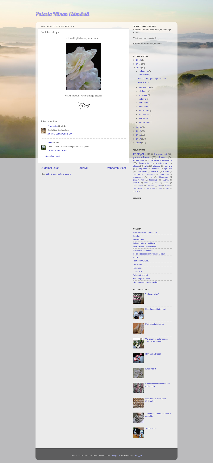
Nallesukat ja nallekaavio (144, 250)
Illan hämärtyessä (153, 354)
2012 (138, 131)
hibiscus (156, 166)
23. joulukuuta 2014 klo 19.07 (60, 134)
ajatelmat (168, 169)
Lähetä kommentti (52, 156)
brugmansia (137, 177)
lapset (166, 183)
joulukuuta (143, 71)
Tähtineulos (138, 268)
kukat (162, 157)
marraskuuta (144, 87)
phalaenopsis (138, 186)
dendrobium (138, 174)
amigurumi (142, 169)
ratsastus (150, 186)
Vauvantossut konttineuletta (145, 282)
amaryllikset (141, 171)
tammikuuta (144, 122)
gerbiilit (136, 183)
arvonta (166, 180)
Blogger (138, 455)
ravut (160, 186)
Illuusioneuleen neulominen (145, 232)
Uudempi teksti (50, 167)
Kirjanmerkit (150, 369)
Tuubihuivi (137, 264)
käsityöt (138, 154)
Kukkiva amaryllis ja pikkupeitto (152, 78)
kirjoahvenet (163, 177)
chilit (146, 166)
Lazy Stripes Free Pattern (144, 247)
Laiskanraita (138, 240)
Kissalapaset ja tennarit (155, 309)
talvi (167, 188)
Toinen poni (150, 428)
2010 (138, 139)
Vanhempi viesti (116, 167)
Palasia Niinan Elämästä (62, 14)
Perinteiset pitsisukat (154, 324)
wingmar (116, 455)
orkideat (155, 169)
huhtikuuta (143, 110)
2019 (138, 60)
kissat (147, 183)
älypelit (135, 191)
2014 (138, 68)
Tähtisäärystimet (140, 275)
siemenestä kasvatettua (161, 160)
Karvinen (137, 236)
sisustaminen (161, 163)
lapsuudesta (137, 188)
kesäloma (151, 174)
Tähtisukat (137, 271)
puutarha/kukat (141, 157)
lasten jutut (164, 174)
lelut (156, 183)
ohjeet (136, 166)
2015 (138, 64)
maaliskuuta (144, 114)
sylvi (49, 143)
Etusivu (83, 167)
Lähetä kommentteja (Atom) (58, 174)
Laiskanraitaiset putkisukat (144, 243)
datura (166, 171)
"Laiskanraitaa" (152, 294)
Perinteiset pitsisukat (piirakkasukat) (149, 254)
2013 (138, 127)
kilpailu (167, 185)
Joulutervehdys (145, 74)
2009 (138, 143)
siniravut (168, 166)
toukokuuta (144, 107)
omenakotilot (150, 188)
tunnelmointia (138, 180)
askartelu (155, 171)
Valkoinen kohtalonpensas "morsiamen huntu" (156, 340)
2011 (138, 135)
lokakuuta (143, 91)
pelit (160, 188)
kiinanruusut (138, 160)
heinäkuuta (144, 103)
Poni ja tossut (144, 82)
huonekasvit (160, 154)
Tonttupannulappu (141, 261)
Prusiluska (52, 126)
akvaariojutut (143, 163)
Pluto (135, 257)
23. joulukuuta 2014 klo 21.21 (60, 150)
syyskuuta (143, 95)
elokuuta (143, 99)
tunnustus (153, 180)
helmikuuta (144, 118)
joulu (151, 177)
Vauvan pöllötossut (141, 278)
